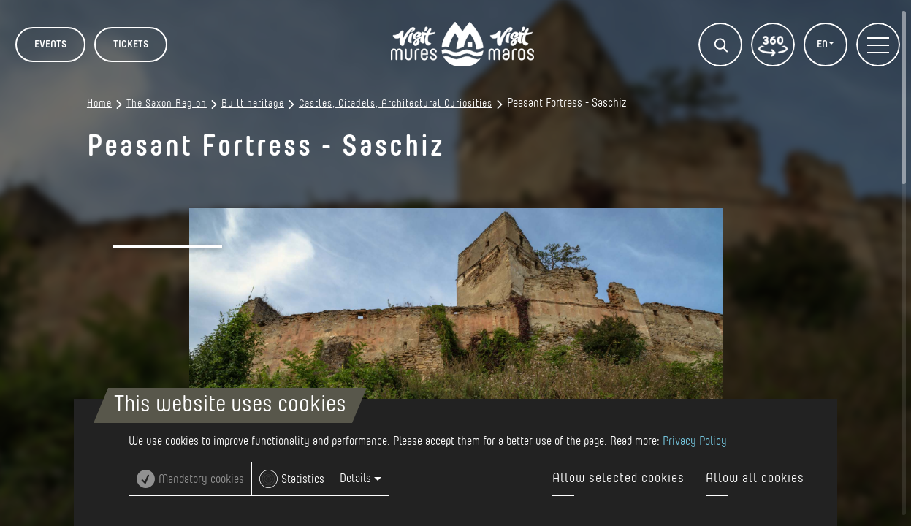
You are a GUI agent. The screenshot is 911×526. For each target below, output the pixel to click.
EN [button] (823, 44)
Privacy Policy (695, 441)
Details (360, 478)
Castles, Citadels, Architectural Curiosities (395, 104)
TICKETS (130, 44)
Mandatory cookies (201, 479)
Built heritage (252, 104)
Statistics (302, 479)
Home (99, 104)
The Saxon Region (166, 104)
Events (50, 44)
